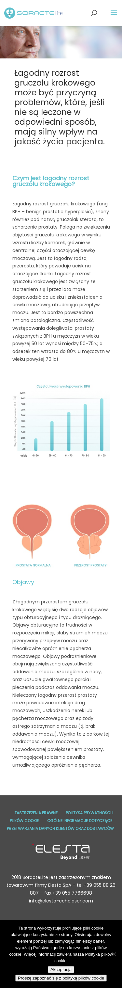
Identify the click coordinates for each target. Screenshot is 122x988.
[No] (114, 954)
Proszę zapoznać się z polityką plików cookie (61, 978)
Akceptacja (61, 969)
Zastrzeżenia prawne (36, 813)
